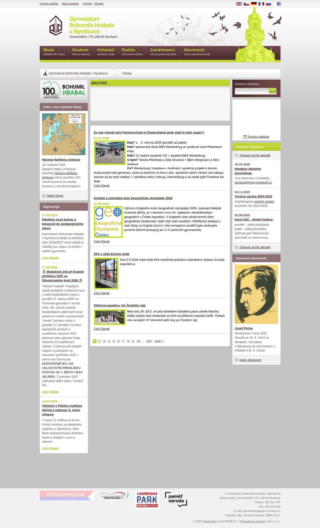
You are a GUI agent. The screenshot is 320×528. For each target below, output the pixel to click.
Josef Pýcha (244, 328)
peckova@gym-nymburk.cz (253, 182)
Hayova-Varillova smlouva (61, 159)
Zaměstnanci (163, 52)
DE (255, 4)
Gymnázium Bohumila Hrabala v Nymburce (78, 73)
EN (240, 4)
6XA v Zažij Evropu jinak (111, 254)
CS (248, 4)
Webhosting (210, 521)
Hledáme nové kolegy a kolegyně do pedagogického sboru (63, 224)
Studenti (81, 52)
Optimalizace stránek (252, 521)
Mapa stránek (70, 3)
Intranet (87, 3)
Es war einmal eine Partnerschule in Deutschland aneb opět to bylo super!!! (149, 132)
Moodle (99, 3)
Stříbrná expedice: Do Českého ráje (120, 305)
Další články (55, 195)
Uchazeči (106, 52)
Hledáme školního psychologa (248, 171)
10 (138, 341)
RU (270, 4)
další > (159, 341)
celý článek (50, 258)
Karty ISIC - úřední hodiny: (254, 219)
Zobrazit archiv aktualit (255, 155)
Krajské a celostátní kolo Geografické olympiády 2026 (133, 198)
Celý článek (102, 185)
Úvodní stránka (49, 3)
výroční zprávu (264, 201)
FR (263, 4)
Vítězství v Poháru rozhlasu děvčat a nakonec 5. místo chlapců (62, 410)
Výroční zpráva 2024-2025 (253, 196)
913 (149, 341)
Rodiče (132, 52)
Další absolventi (250, 360)
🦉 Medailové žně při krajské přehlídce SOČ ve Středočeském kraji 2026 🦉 (63, 276)
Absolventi (197, 52)
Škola (54, 52)
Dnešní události (258, 137)
